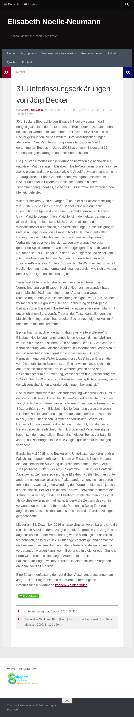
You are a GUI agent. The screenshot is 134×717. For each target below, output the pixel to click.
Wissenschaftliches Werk (57, 53)
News (20, 72)
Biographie (27, 53)
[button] (67, 201)
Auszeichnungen (92, 53)
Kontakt (27, 62)
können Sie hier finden (71, 585)
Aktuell (112, 53)
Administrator (32, 110)
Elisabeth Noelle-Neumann (54, 21)
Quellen (12, 62)
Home (11, 53)
